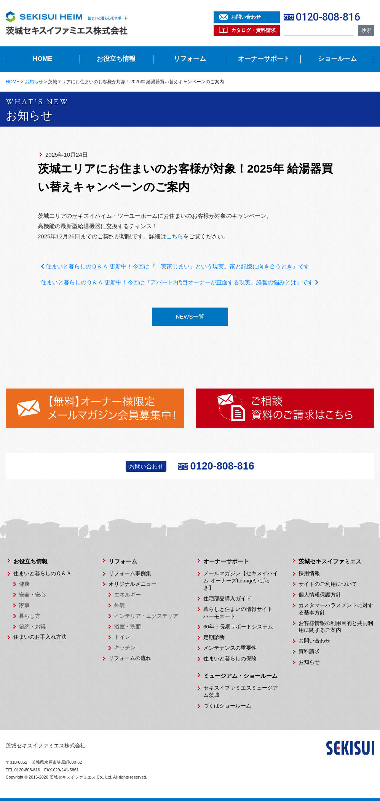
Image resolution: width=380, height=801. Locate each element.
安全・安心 (32, 595)
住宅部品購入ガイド (227, 598)
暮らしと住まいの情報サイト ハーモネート (240, 612)
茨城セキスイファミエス (330, 561)
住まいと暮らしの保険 (230, 658)
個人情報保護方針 (320, 595)
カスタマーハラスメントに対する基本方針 (336, 609)
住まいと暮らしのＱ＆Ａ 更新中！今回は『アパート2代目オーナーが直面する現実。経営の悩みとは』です (180, 282)
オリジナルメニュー (132, 584)
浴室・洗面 (127, 627)
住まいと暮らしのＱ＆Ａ (42, 573)
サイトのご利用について (328, 584)
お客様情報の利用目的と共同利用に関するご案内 (336, 626)
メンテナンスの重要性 (230, 648)
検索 (366, 30)
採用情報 (309, 573)
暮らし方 (29, 616)
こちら (174, 236)
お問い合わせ (246, 17)
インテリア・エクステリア (146, 616)
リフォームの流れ (130, 658)
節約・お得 (32, 627)
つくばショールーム (227, 706)
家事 (24, 605)
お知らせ (309, 662)
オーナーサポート (264, 58)
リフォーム (190, 58)
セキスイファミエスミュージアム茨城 (240, 691)
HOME (42, 58)
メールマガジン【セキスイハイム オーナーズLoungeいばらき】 (240, 581)
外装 (119, 605)
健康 (24, 584)
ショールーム (337, 58)
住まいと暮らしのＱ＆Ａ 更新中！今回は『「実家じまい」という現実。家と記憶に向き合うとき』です (175, 266)
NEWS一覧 (190, 316)
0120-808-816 (328, 17)
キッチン (125, 647)
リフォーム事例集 (130, 573)
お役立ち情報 (116, 58)
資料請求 (309, 651)
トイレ (122, 637)
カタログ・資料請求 (253, 30)
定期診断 (214, 637)
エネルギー (127, 595)
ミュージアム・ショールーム (240, 676)
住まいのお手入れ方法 (40, 637)
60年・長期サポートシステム (238, 627)
